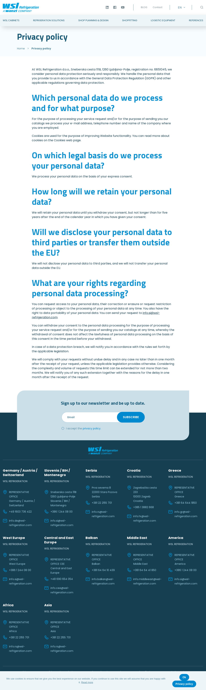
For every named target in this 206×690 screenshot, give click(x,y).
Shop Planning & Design (93, 20)
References (196, 20)
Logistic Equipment (163, 20)
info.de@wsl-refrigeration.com (17, 522)
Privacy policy (184, 683)
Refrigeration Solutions (49, 20)
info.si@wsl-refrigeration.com (58, 522)
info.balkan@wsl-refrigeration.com (100, 581)
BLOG (144, 7)
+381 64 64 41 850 (141, 570)
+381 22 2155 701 (99, 503)
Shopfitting (129, 20)
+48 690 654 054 (58, 579)
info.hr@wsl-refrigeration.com (141, 518)
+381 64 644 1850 (182, 503)
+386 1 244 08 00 (58, 511)
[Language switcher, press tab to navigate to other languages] (180, 7)
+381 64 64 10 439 (100, 570)
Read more (87, 682)
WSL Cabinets (11, 20)
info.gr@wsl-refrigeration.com (182, 514)
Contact (157, 7)
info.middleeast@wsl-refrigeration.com (144, 581)
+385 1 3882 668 (140, 507)
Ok (184, 677)
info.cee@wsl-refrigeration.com (58, 590)
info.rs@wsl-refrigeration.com (100, 514)
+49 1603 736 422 (17, 511)
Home (21, 48)
